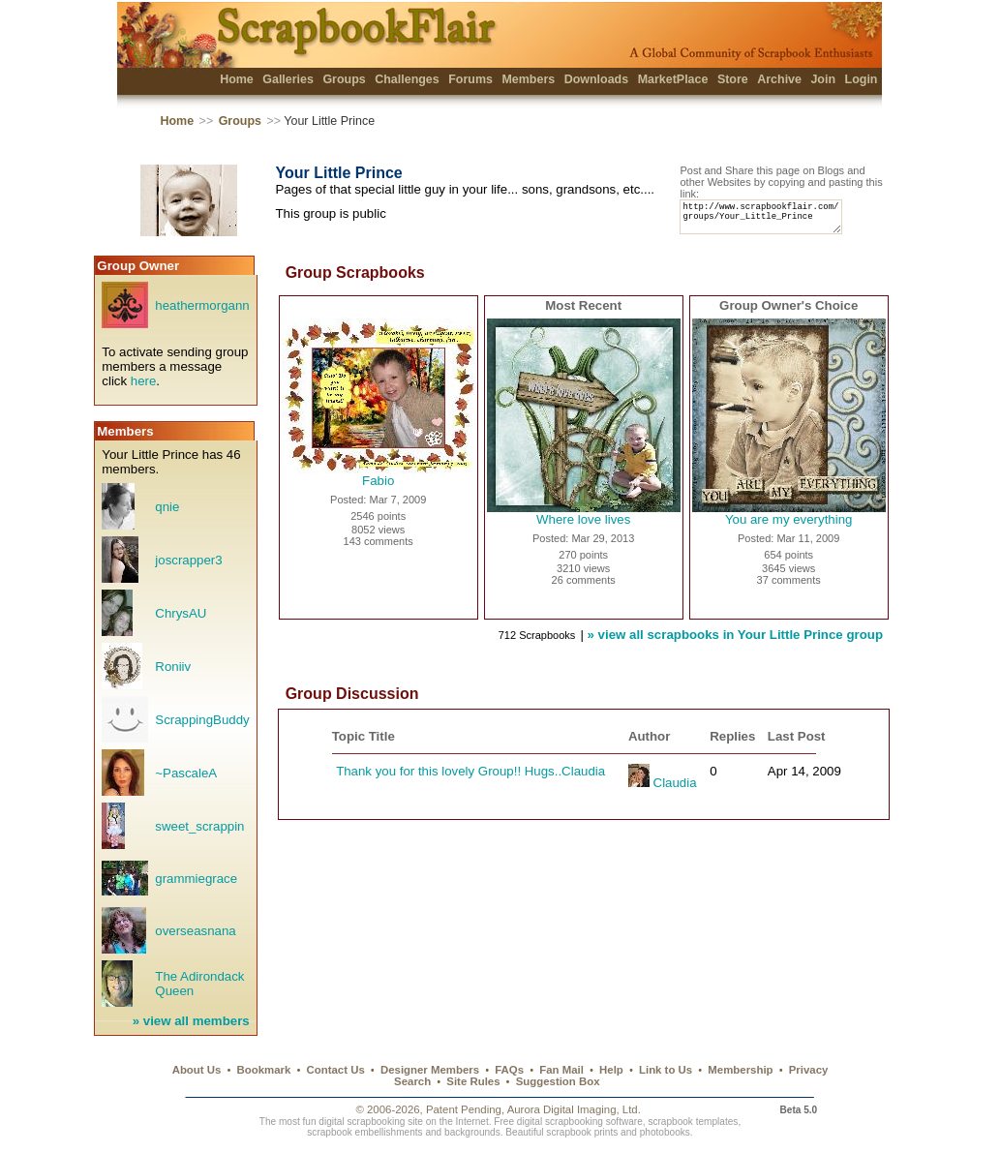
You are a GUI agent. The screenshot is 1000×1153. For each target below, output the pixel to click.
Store (732, 79)
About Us (197, 1070)
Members (528, 79)
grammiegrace (196, 887)
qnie (167, 515)
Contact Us (336, 1070)
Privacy (809, 1070)
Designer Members (429, 1070)
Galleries (288, 79)
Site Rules (473, 1081)
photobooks (665, 1132)
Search (412, 1081)
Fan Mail (561, 1070)
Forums (470, 79)
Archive (779, 79)
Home (237, 79)
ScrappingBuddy (202, 728)
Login (861, 79)
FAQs (509, 1070)
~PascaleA (186, 781)
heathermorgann (202, 314)
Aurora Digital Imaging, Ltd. (574, 1109)
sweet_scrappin (199, 835)
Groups (343, 79)
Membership (740, 1070)
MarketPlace (673, 79)
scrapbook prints (582, 1132)
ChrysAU (180, 622)
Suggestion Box (558, 1081)
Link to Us (665, 1070)
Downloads (596, 79)
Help (611, 1070)
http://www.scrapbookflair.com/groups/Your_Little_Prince (770, 221)
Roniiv (173, 675)
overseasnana (195, 939)
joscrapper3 (188, 568)
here (144, 389)
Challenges (407, 79)
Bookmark (264, 1070)
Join (822, 79)
